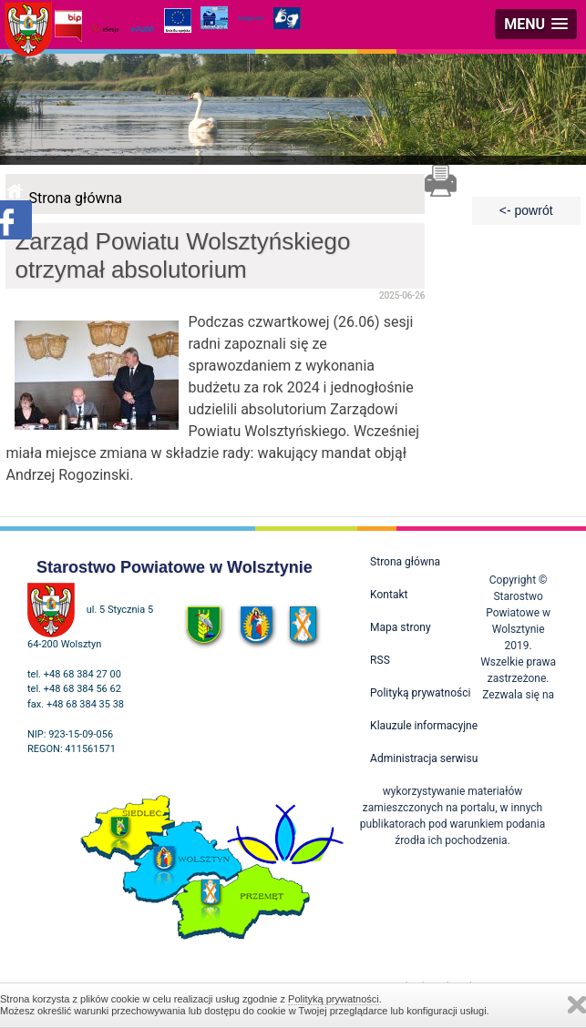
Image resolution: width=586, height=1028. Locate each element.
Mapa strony (400, 627)
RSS (380, 660)
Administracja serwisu (424, 758)
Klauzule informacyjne (424, 725)
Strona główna (75, 198)
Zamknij (577, 1004)
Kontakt (388, 594)
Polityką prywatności (333, 998)
